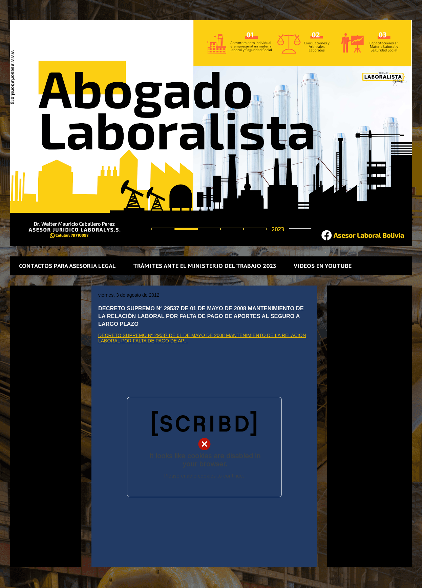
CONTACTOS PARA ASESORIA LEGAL (67, 266)
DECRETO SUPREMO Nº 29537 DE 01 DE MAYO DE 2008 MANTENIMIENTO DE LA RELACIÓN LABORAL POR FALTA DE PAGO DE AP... (202, 338)
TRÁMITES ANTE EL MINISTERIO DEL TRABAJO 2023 (204, 266)
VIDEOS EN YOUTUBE (323, 266)
